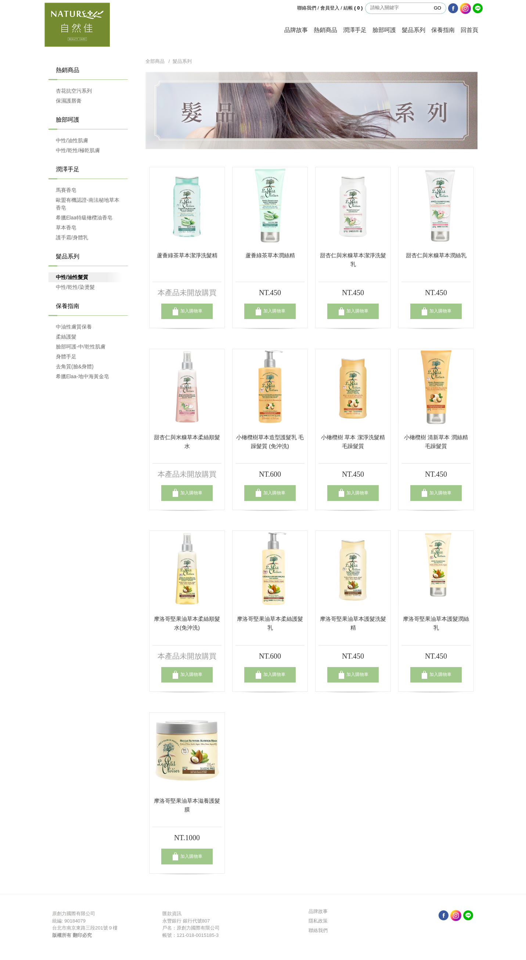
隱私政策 (318, 921)
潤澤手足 (355, 30)
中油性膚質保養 (74, 327)
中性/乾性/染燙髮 (75, 287)
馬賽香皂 (66, 190)
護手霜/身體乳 (72, 237)
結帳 (353, 8)
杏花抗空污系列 (74, 91)
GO (437, 8)
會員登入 (329, 8)
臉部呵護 (384, 30)
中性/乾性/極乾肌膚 (78, 150)
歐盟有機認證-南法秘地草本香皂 (87, 204)
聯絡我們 (306, 8)
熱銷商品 (325, 30)
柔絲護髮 (66, 337)
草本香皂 (66, 227)
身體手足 (66, 356)
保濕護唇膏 (69, 101)
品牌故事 (296, 30)
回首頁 (469, 30)
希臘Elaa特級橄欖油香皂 (84, 218)
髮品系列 (413, 30)
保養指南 (443, 30)
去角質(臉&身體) (75, 366)
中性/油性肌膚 (72, 140)
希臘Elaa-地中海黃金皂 (82, 376)
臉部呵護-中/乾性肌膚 (80, 347)
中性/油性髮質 (72, 277)
